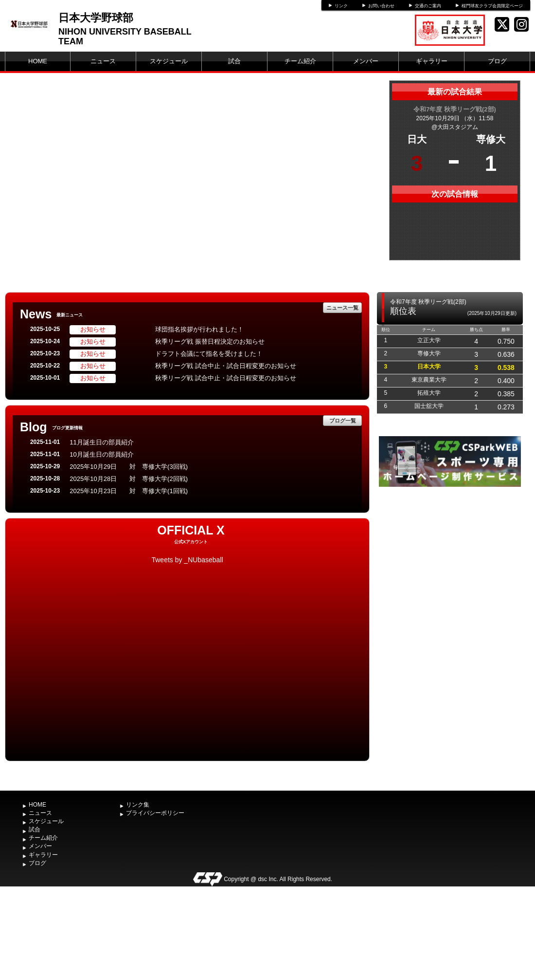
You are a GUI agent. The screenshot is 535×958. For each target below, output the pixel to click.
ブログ (497, 61)
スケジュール (169, 61)
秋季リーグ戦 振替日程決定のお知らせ (210, 341)
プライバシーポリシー (155, 813)
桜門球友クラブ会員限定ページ (492, 5)
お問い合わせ (381, 5)
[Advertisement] (450, 562)
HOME (37, 61)
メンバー (365, 61)
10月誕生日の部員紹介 (101, 454)
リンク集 (137, 804)
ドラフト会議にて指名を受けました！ (209, 353)
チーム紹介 (300, 61)
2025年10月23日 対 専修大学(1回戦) (129, 491)
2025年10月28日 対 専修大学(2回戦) (129, 478)
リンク (341, 5)
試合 (234, 61)
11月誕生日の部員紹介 (101, 442)
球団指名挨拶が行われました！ (199, 329)
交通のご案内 (428, 5)
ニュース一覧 (342, 308)
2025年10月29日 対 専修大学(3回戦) (129, 466)
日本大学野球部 (95, 18)
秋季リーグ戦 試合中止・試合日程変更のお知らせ (225, 365)
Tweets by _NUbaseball (187, 560)
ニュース (103, 61)
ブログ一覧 (342, 421)
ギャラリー (431, 61)
